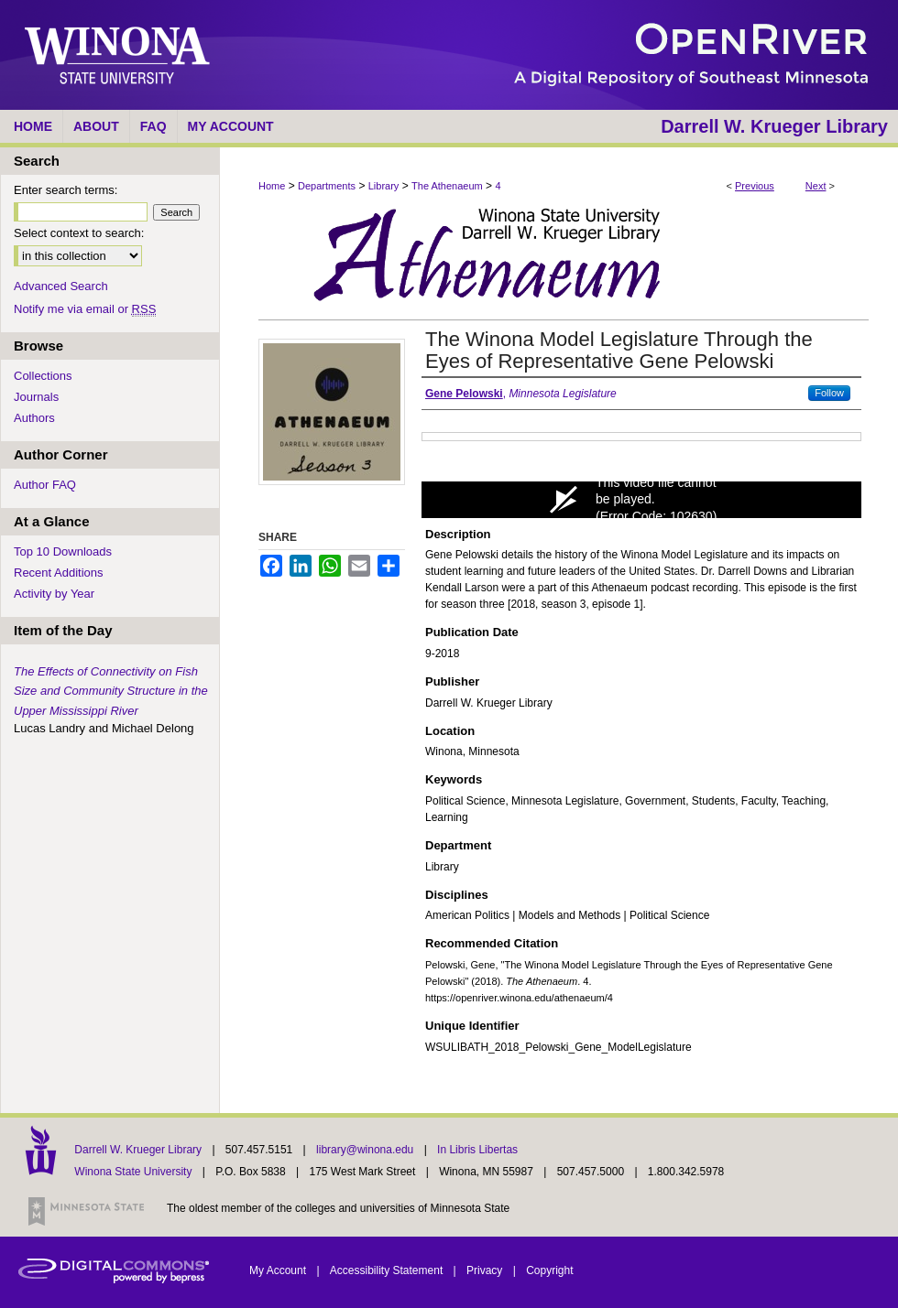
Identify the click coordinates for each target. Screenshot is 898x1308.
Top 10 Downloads (63, 551)
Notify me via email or (85, 309)
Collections (43, 376)
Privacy (486, 1270)
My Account (279, 1270)
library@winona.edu (366, 1149)
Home (271, 185)
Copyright (549, 1270)
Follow (829, 392)
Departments (327, 185)
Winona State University (133, 1171)
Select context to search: (79, 233)
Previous (754, 185)
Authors (34, 418)
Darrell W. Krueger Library (139, 1149)
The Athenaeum (447, 185)
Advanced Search (61, 286)
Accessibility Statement (388, 1270)
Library (384, 185)
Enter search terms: (65, 190)
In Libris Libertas (477, 1149)
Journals (36, 397)
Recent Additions (59, 572)
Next (816, 185)
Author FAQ (45, 485)
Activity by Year (54, 593)
